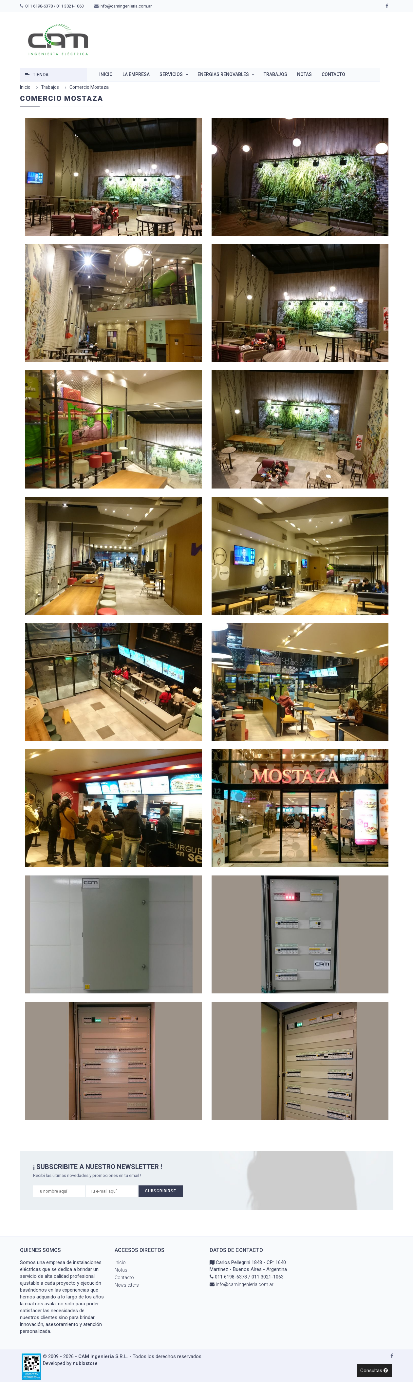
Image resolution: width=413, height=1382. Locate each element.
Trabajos (275, 74)
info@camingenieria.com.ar (126, 6)
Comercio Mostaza (89, 87)
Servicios (171, 74)
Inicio (106, 74)
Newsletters (127, 1285)
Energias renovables (223, 74)
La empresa (136, 74)
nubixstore (85, 1363)
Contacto (333, 74)
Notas (304, 74)
